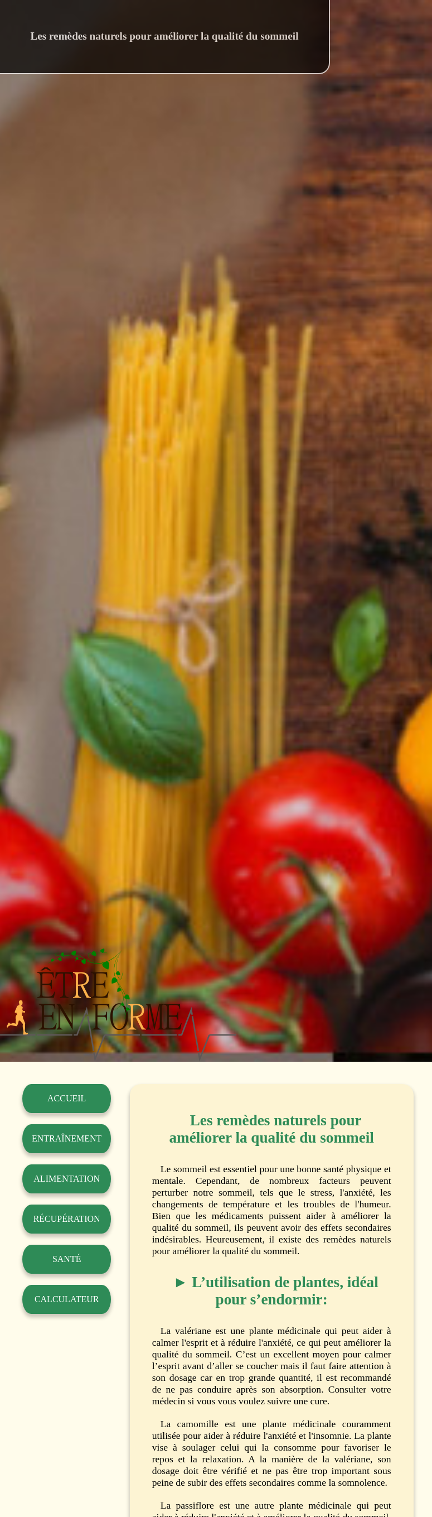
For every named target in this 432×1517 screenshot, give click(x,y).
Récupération (66, 1219)
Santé (66, 1259)
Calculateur (67, 1299)
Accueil (66, 1098)
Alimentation (66, 1178)
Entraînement (66, 1138)
